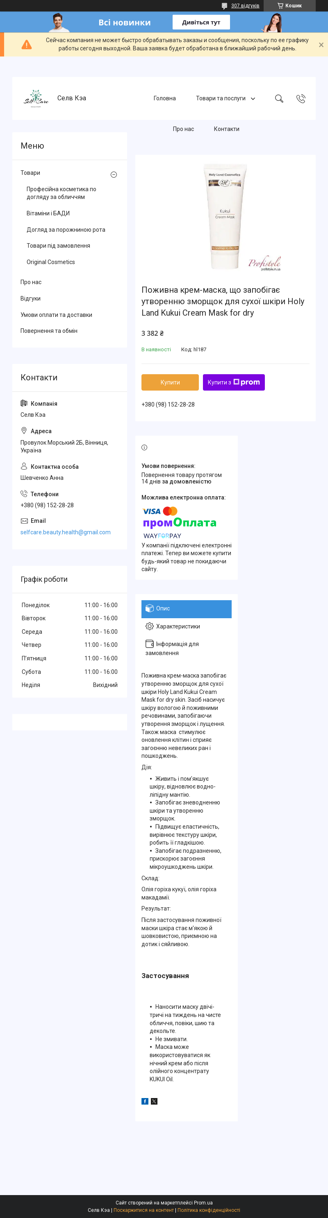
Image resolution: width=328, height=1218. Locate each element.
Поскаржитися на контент (144, 1210)
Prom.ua (203, 1203)
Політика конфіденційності (209, 1210)
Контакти (226, 129)
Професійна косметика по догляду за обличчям (61, 193)
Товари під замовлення (58, 245)
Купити (170, 382)
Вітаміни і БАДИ (48, 213)
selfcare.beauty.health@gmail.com (65, 532)
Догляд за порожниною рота (66, 229)
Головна (165, 98)
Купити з (234, 382)
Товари (30, 172)
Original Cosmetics (51, 262)
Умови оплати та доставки (56, 315)
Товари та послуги (221, 98)
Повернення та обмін (48, 331)
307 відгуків (245, 6)
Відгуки (30, 298)
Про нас (183, 129)
